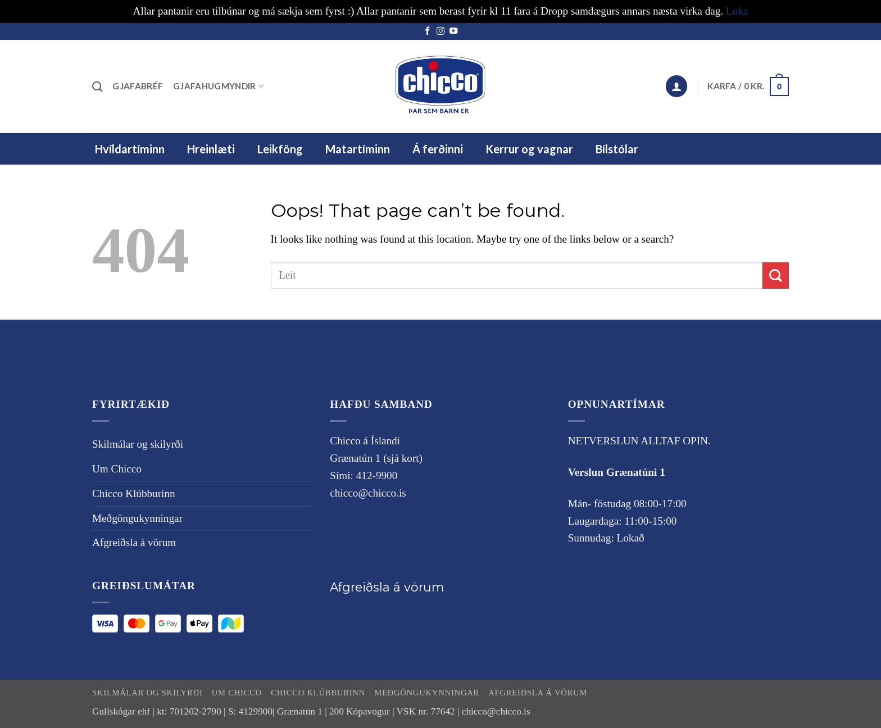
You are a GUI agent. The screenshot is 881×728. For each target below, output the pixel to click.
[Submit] (775, 275)
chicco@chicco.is (368, 493)
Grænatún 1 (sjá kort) (376, 458)
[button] (676, 86)
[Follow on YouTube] (453, 31)
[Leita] (97, 86)
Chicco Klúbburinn (133, 493)
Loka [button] (737, 11)
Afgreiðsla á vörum (134, 542)
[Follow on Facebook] (428, 31)
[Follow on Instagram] (440, 31)
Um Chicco (117, 469)
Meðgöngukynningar (137, 518)
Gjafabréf (137, 86)
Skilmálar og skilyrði (153, 346)
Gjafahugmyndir (218, 86)
